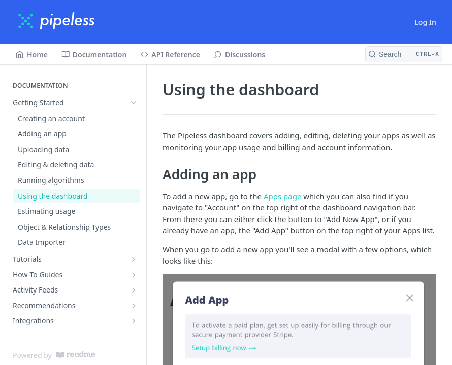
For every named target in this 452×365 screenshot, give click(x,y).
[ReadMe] (75, 354)
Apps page (282, 196)
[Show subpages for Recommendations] (134, 306)
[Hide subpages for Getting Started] (134, 103)
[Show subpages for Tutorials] (134, 259)
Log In (425, 22)
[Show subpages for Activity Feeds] (134, 290)
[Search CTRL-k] (404, 54)
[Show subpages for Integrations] (134, 321)
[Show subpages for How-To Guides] (134, 275)
